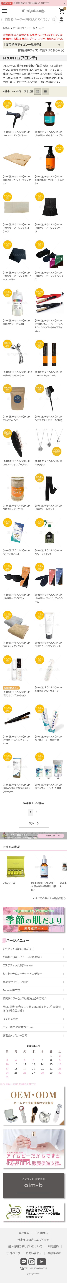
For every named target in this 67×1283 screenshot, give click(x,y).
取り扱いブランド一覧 (24, 28)
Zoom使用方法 (11, 990)
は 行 (41, 28)
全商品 (6, 28)
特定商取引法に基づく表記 (33, 1239)
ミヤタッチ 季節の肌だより (18, 948)
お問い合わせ (34, 1253)
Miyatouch (35, 1273)
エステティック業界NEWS (18, 965)
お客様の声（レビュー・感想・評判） (22, 957)
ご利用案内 (41, 1233)
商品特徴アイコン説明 (15, 981)
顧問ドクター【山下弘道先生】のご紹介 (25, 998)
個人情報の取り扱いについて (25, 1246)
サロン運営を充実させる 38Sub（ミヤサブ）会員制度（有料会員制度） (32, 1008)
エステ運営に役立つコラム (18, 1027)
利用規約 (53, 1246)
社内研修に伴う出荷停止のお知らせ (31, 3)
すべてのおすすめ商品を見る (50, 898)
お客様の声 (54, 1253)
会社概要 (24, 1233)
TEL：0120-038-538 (33, 1268)
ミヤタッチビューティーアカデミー (22, 973)
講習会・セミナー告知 (15, 1035)
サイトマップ (13, 1253)
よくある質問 (10, 1018)
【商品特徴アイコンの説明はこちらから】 (41, 50)
